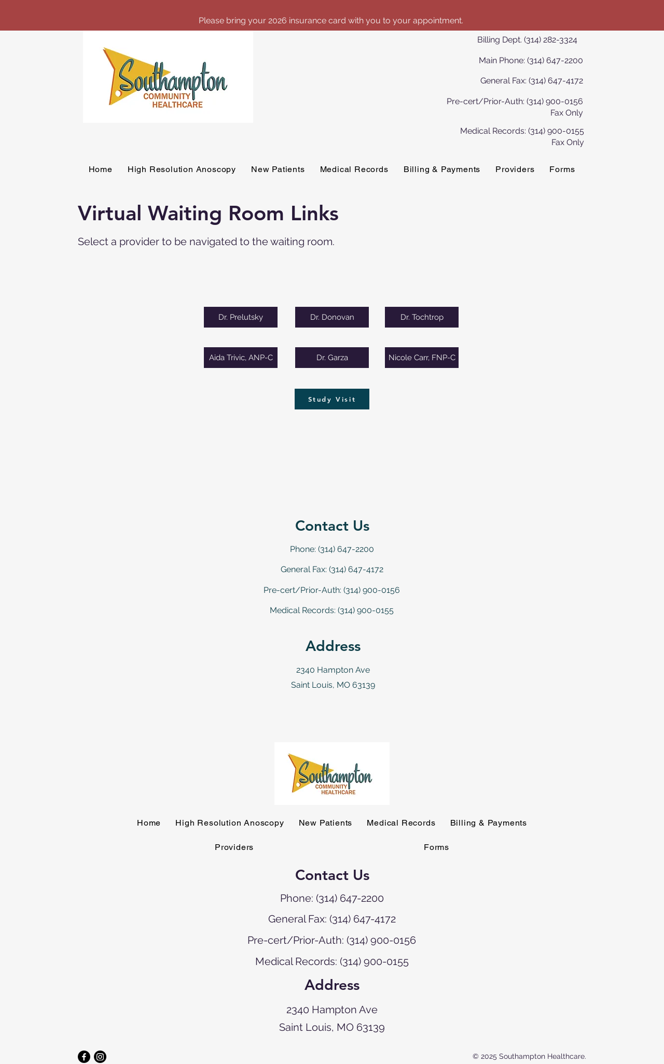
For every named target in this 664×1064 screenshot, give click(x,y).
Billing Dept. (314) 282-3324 (527, 40)
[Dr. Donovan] (332, 317)
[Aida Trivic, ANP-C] (241, 357)
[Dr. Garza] (332, 357)
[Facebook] (84, 1057)
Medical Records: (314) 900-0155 (332, 610)
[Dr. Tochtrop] (422, 317)
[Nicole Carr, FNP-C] (422, 357)
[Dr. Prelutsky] (241, 317)
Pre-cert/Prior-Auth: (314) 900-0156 (332, 590)
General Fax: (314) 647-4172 (531, 81)
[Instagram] (100, 1057)
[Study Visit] (332, 399)
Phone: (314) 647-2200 (332, 549)
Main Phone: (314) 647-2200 (531, 60)
